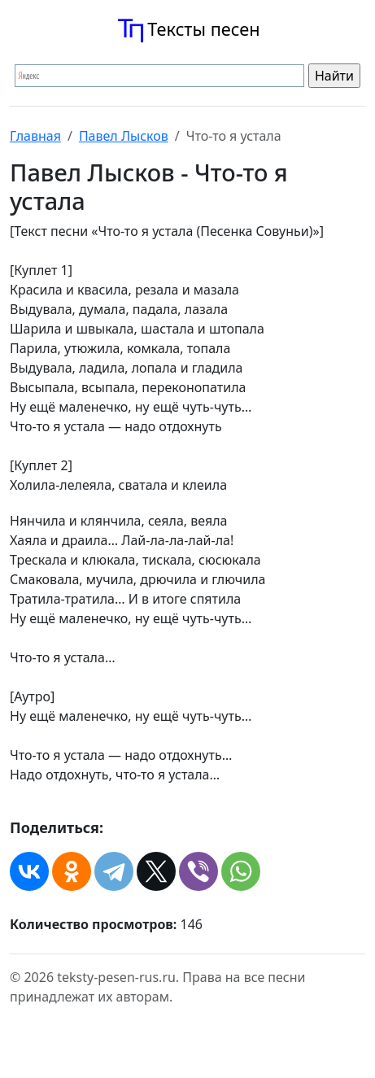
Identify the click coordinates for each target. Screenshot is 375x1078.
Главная (35, 136)
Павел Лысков (123, 136)
